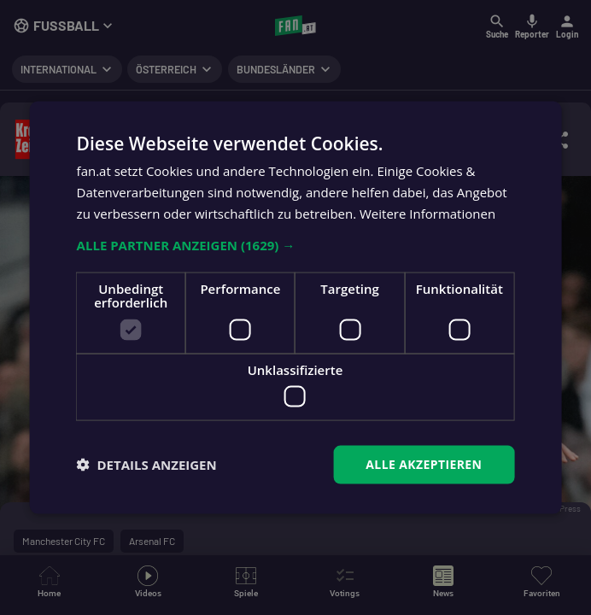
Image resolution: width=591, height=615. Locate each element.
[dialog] (295, 307)
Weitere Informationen (427, 212)
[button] (296, 244)
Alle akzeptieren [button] (424, 464)
